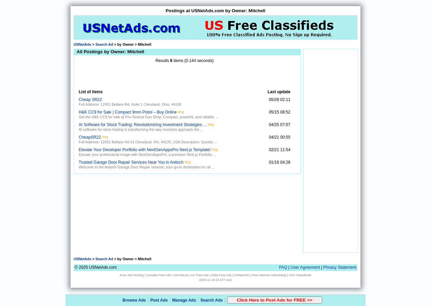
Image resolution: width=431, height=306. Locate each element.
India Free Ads (221, 275)
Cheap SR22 (90, 99)
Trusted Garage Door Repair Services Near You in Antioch (131, 162)
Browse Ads (134, 300)
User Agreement (305, 267)
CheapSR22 (90, 137)
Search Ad (104, 44)
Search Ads (211, 300)
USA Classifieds (300, 275)
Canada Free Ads (158, 275)
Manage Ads (184, 300)
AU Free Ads (200, 275)
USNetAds (82, 44)
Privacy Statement (339, 267)
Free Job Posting (132, 275)
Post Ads (159, 300)
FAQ (283, 267)
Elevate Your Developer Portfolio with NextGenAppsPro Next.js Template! (145, 149)
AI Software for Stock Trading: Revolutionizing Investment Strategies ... (143, 124)
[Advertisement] (184, 76)
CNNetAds (241, 275)
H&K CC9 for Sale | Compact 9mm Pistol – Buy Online (128, 112)
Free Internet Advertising (269, 275)
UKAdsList (181, 275)
